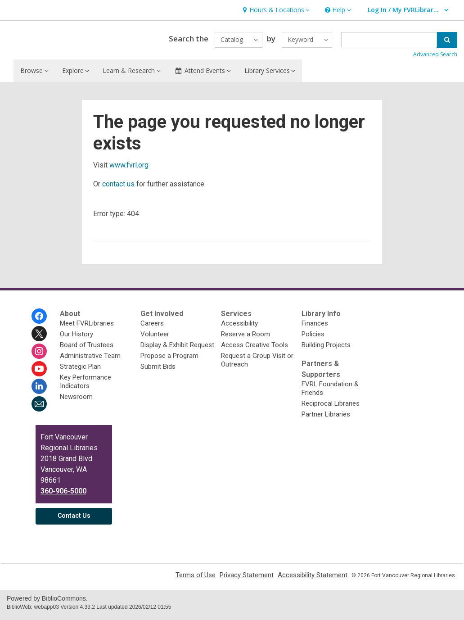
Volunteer (154, 338)
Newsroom (76, 401)
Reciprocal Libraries (331, 407)
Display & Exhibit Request (177, 349)
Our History (76, 338)
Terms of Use (196, 579)
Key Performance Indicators (85, 385)
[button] (275, 10)
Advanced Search (435, 56)
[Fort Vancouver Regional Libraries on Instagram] (39, 355)
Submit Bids (158, 371)
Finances (315, 327)
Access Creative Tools (254, 349)
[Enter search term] (389, 42)
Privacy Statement (247, 579)
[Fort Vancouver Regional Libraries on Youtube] (39, 372)
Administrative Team (90, 360)
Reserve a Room (245, 338)
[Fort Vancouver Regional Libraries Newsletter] (39, 408)
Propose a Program (169, 360)
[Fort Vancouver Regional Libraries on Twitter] (39, 337)
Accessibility (239, 327)
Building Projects (326, 349)
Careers (152, 327)
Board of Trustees (86, 349)
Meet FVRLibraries (87, 327)
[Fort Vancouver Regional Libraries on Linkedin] (39, 390)
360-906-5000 (63, 495)
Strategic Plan (80, 371)
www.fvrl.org (129, 169)
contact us (118, 188)
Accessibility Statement (312, 579)
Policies (313, 338)
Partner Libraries (326, 418)
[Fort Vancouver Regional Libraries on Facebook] (39, 320)
